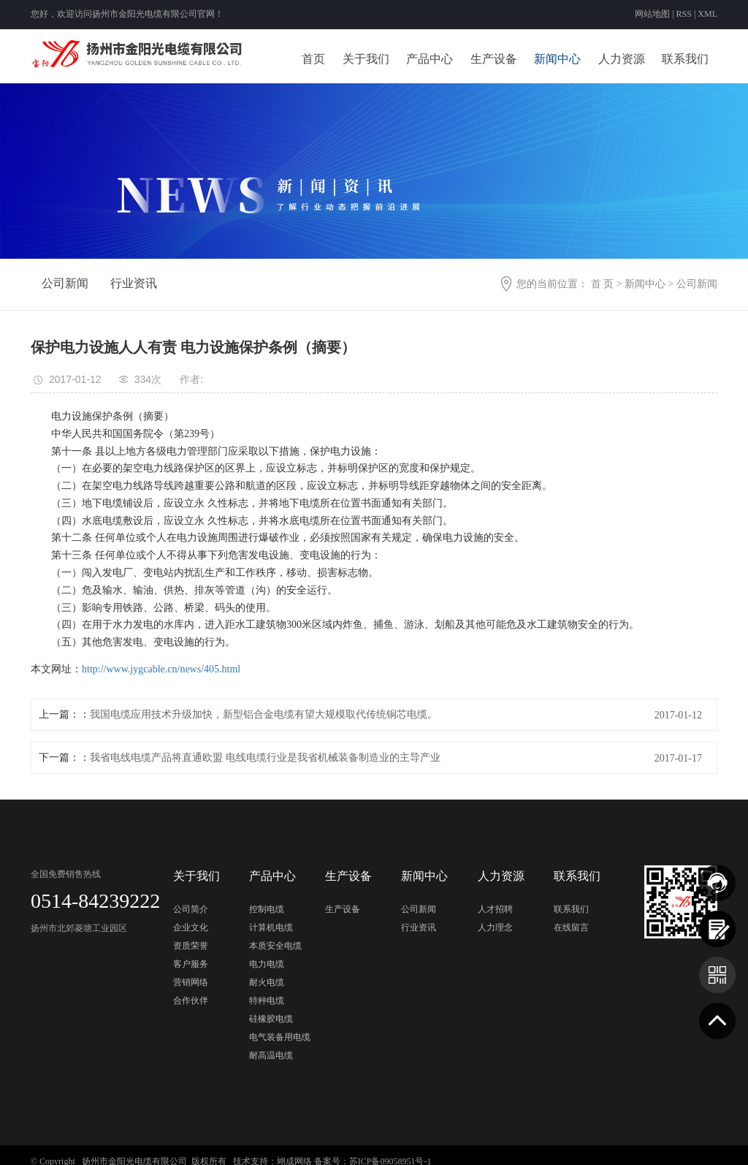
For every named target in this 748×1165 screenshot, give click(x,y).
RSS (684, 14)
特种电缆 (266, 1000)
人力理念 (495, 927)
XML (707, 14)
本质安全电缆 (275, 946)
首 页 (602, 283)
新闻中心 (557, 59)
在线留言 (571, 927)
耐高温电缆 (271, 1055)
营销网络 (190, 982)
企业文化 (190, 927)
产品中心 (429, 59)
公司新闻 (65, 283)
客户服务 (190, 964)
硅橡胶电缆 (271, 1019)
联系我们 (685, 59)
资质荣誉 (190, 946)
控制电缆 (266, 909)
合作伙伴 (190, 1000)
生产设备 (493, 59)
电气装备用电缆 (279, 1037)
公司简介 (190, 909)
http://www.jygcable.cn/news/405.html (161, 669)
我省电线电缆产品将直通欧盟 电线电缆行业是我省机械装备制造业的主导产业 (265, 757)
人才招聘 (495, 909)
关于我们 (366, 59)
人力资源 (621, 59)
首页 (313, 59)
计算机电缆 (271, 927)
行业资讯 (133, 283)
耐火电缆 (266, 982)
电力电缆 (266, 964)
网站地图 (653, 14)
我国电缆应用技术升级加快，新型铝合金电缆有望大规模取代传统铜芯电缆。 (264, 714)
